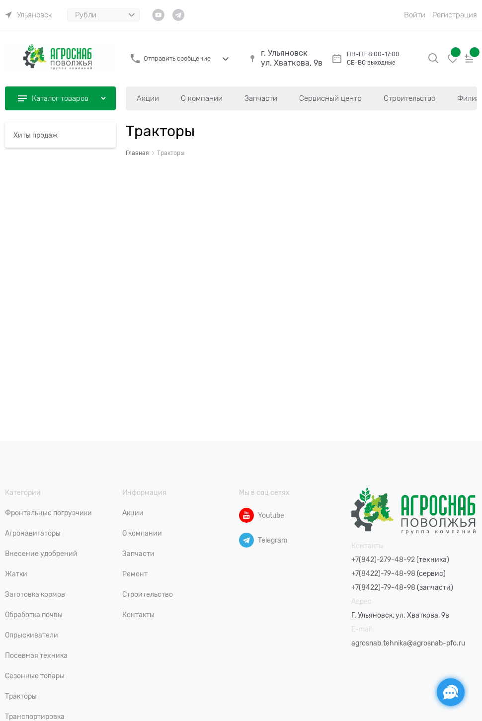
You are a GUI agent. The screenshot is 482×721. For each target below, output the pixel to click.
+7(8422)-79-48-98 (383, 573)
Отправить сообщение (177, 58)
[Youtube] (246, 515)
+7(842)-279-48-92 (383, 559)
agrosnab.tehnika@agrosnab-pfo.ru (408, 643)
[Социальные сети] (451, 692)
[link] (28, 15)
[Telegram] (246, 540)
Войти (414, 15)
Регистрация (454, 15)
